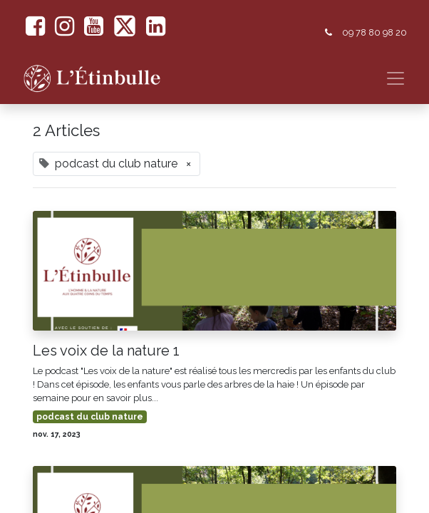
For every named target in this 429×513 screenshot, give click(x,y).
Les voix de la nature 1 (106, 350)
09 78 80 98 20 (374, 32)
